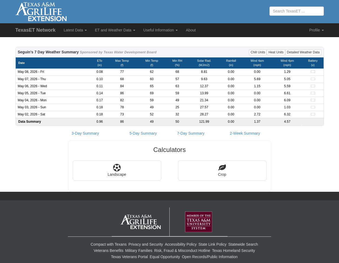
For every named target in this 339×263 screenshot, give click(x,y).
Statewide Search (243, 244)
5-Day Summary (143, 133)
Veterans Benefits (108, 250)
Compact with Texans (109, 244)
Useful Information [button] (160, 30)
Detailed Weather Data (303, 52)
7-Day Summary (191, 133)
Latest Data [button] (75, 30)
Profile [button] (316, 30)
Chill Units (258, 52)
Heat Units (276, 52)
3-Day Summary (85, 133)
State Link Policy (212, 244)
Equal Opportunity (165, 257)
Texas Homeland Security (233, 250)
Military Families (138, 250)
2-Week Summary (245, 133)
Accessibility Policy (180, 244)
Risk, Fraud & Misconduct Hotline (182, 250)
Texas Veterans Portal (129, 257)
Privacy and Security (146, 244)
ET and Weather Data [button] (115, 30)
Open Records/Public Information (210, 257)
